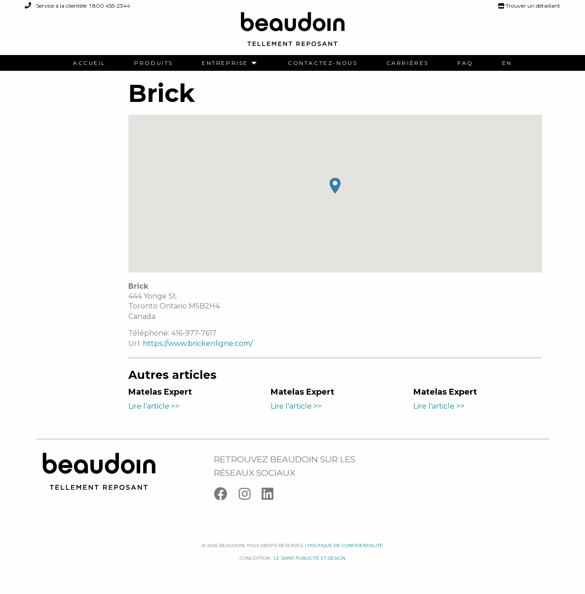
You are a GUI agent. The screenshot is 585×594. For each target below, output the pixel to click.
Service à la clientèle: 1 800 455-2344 (77, 5)
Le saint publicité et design (309, 558)
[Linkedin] (272, 496)
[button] (335, 185)
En (507, 63)
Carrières (407, 63)
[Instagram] (250, 496)
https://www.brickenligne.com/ (198, 343)
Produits (153, 63)
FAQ (465, 63)
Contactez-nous (322, 63)
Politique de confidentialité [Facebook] (345, 545)
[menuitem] (89, 63)
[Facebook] (226, 496)
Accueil (89, 63)
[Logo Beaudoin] (293, 33)
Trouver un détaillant (529, 5)
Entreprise (225, 63)
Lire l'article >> (153, 406)
